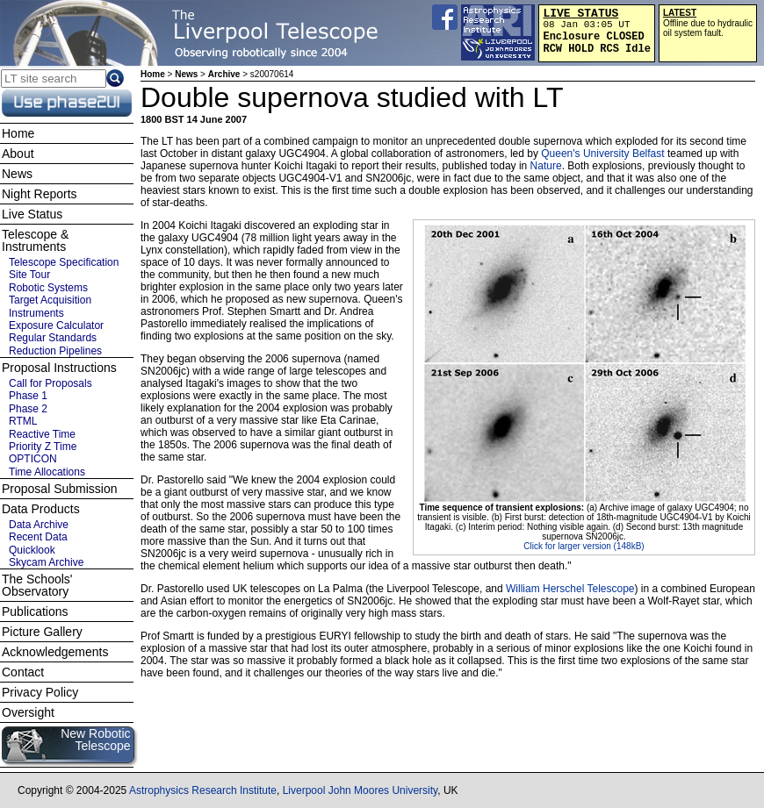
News (186, 74)
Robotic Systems (48, 288)
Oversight (28, 712)
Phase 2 (28, 409)
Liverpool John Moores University (360, 790)
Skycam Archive (46, 562)
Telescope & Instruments (35, 240)
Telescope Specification (64, 262)
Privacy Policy (40, 692)
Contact (23, 672)
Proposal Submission (60, 489)
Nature (546, 166)
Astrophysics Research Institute (203, 790)
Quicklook (32, 550)
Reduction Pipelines (55, 351)
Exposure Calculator (56, 325)
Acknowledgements (55, 652)
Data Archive (38, 524)
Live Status (32, 214)
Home (153, 74)
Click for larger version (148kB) (583, 546)
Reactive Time (42, 434)
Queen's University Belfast (602, 153)
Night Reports (39, 194)
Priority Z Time (42, 446)
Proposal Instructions (59, 368)
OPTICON (33, 459)
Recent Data (38, 537)
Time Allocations (47, 472)
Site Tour (29, 274)
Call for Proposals (50, 383)
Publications (35, 611)
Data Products (41, 509)
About (18, 154)
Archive (224, 74)
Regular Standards (53, 338)
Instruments (36, 313)
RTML (23, 421)
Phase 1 (28, 396)
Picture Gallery (42, 632)
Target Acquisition (50, 300)
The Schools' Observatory (37, 585)
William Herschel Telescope (570, 589)
